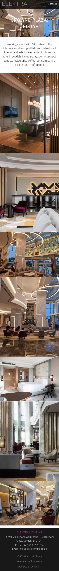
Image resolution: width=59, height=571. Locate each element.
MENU (52, 4)
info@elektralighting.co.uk (33, 548)
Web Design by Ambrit (29, 566)
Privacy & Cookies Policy (29, 561)
